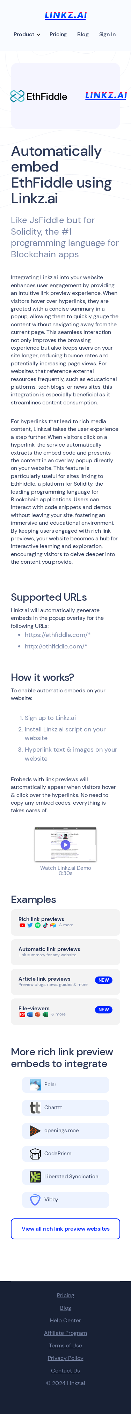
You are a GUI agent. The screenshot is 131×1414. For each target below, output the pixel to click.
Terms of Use (65, 1345)
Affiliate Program (65, 1333)
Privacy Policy (65, 1358)
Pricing (58, 34)
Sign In (107, 34)
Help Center (65, 1320)
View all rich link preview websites (66, 1228)
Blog (82, 34)
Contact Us (65, 1371)
